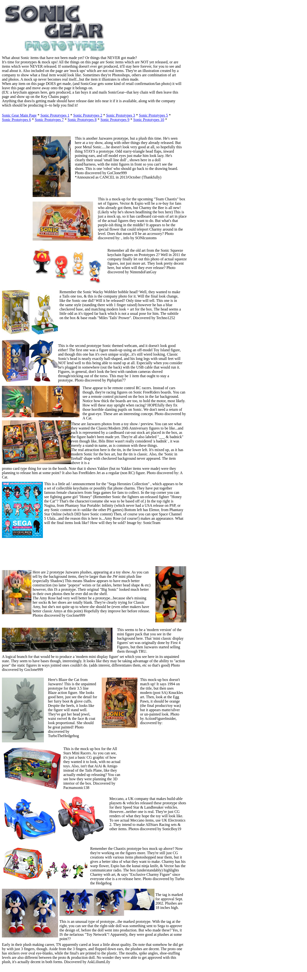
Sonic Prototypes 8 (82, 120)
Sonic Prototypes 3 (120, 115)
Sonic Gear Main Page (19, 115)
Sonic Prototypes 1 (54, 115)
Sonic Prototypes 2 (87, 115)
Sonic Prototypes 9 (115, 120)
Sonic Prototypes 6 (16, 120)
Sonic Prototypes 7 (49, 120)
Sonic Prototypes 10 (148, 120)
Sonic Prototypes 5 (153, 115)
